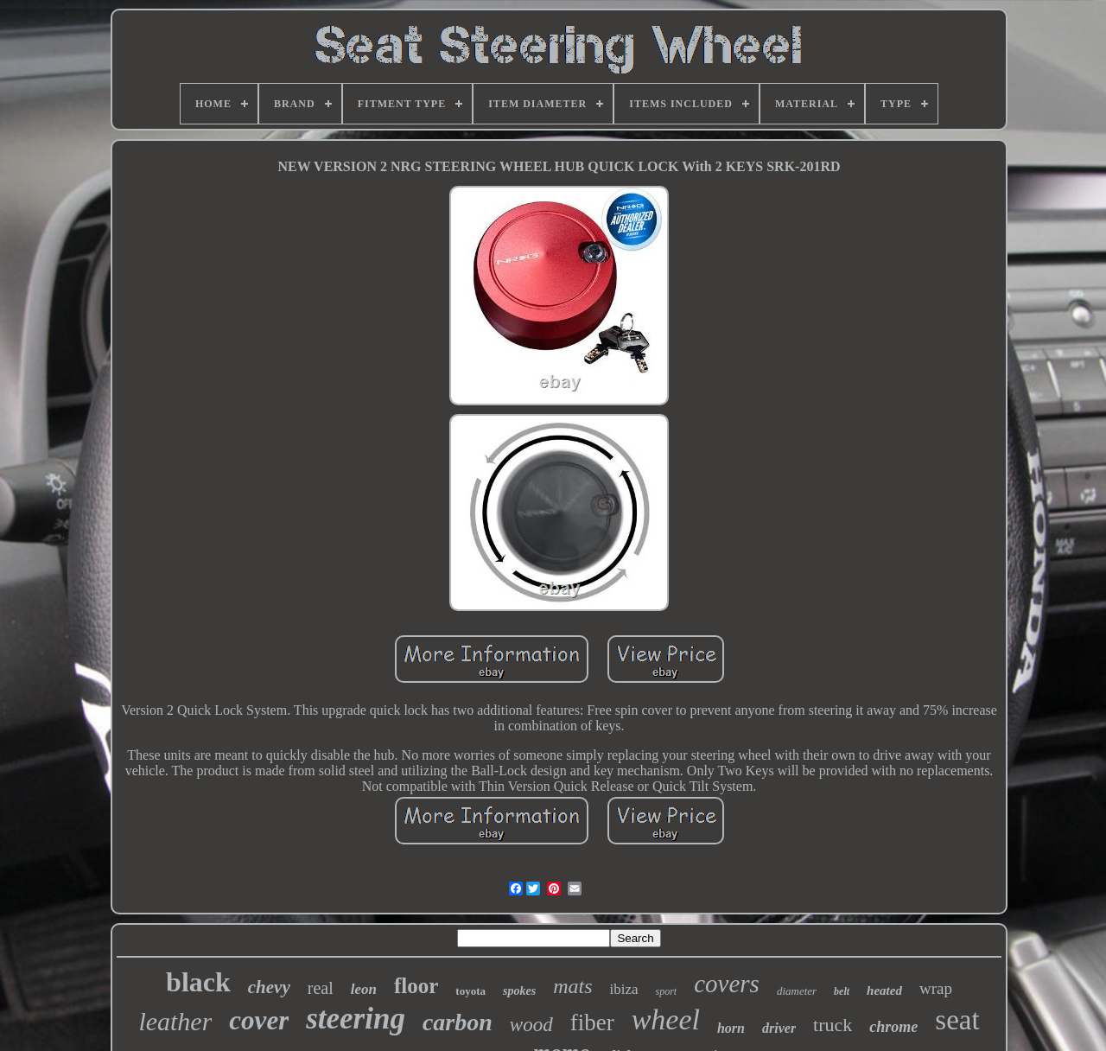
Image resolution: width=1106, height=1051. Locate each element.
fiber (592, 1022)
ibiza (623, 989)
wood (531, 1024)
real (321, 987)
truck (832, 1024)
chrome (893, 1026)
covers (727, 983)
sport (666, 991)
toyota (470, 990)
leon (364, 989)
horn (731, 1028)
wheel (666, 1019)
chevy (269, 987)
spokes (519, 990)
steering (355, 1018)
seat (957, 1019)
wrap (935, 988)
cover (259, 1020)
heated (884, 990)
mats (572, 986)
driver (779, 1028)
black (198, 981)
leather (175, 1021)
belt (841, 991)
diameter (797, 990)
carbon (458, 1022)
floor (416, 985)
